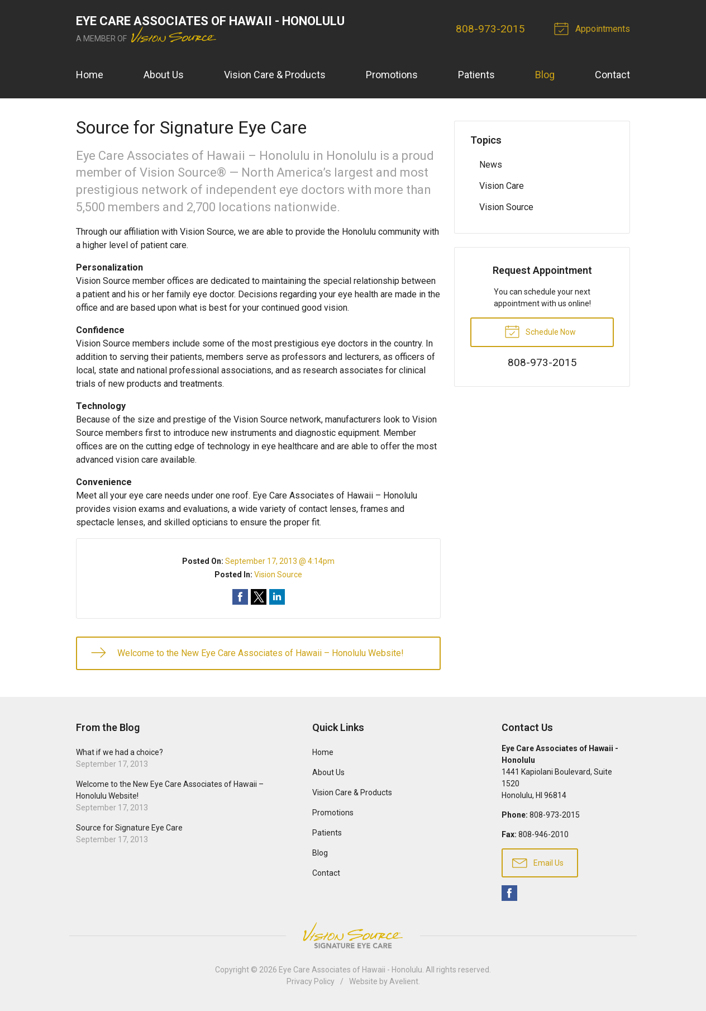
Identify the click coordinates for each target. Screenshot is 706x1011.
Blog (545, 74)
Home (89, 74)
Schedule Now (540, 331)
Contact (612, 74)
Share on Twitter (258, 597)
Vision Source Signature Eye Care (353, 935)
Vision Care (501, 186)
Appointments (593, 28)
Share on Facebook (240, 597)
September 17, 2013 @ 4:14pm (280, 561)
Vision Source (278, 574)
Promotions (392, 74)
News (490, 164)
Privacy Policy (311, 981)
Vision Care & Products (275, 74)
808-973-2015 (490, 28)
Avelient (403, 981)
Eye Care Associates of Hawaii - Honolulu (350, 969)
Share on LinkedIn (277, 597)
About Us (164, 74)
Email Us (538, 862)
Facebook (509, 893)
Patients (476, 74)
